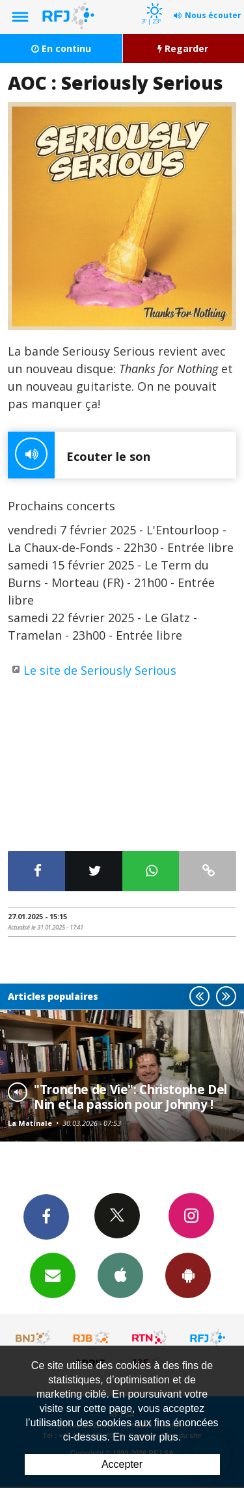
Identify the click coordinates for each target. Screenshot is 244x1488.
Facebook (46, 1216)
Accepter (122, 1464)
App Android (188, 1275)
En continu (61, 48)
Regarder (182, 48)
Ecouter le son (79, 455)
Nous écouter (213, 15)
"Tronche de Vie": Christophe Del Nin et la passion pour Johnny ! (130, 1096)
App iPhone (120, 1275)
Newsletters (52, 1275)
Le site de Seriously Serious (99, 670)
